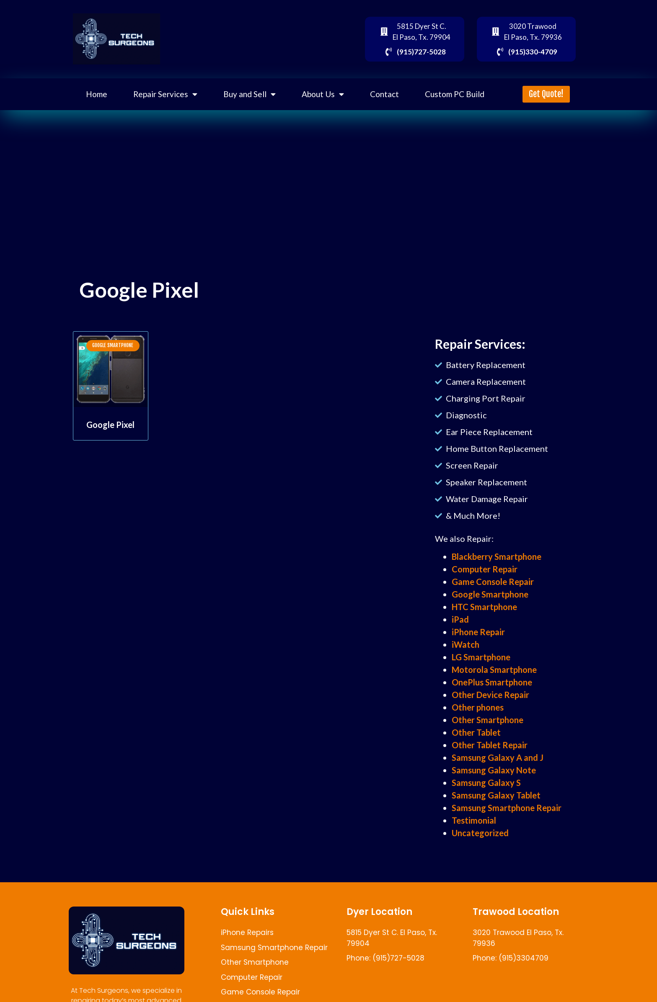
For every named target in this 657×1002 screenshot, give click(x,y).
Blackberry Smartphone (496, 556)
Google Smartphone (490, 594)
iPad (460, 619)
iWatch (465, 644)
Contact (384, 94)
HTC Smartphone (484, 607)
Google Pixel (110, 425)
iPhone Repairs (247, 932)
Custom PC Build (454, 94)
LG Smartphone (481, 657)
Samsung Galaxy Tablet (496, 795)
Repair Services (165, 94)
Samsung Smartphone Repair (506, 808)
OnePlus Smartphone (492, 682)
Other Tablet (476, 732)
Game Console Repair (493, 582)
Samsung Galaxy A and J (497, 757)
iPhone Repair (478, 632)
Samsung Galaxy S (486, 783)
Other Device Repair (490, 695)
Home (96, 94)
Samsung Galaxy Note (494, 770)
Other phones (478, 707)
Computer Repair (484, 569)
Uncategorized (480, 833)
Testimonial (474, 820)
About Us (323, 94)
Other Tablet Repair (490, 745)
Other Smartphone (487, 720)
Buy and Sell (249, 94)
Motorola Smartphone (494, 670)
